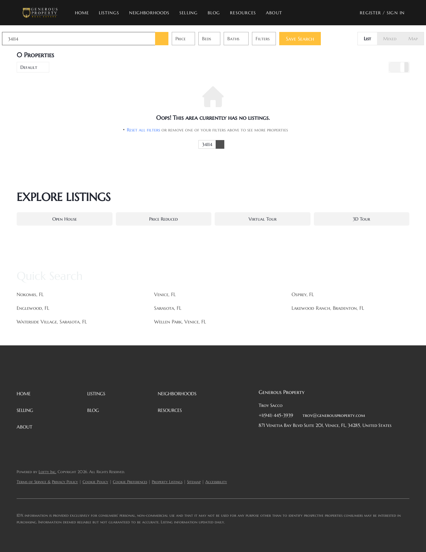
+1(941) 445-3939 (276, 415)
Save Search (315, 38)
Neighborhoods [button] (149, 13)
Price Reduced (163, 219)
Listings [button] (109, 13)
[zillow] (304, 440)
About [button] (274, 13)
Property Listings (167, 481)
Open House (64, 219)
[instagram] (317, 440)
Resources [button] (243, 13)
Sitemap (194, 481)
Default (28, 67)
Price (195, 39)
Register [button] (370, 13)
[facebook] (264, 440)
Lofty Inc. (47, 471)
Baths (248, 39)
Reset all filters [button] (143, 130)
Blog (214, 13)
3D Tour (361, 219)
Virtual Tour (263, 219)
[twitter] (290, 440)
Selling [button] (188, 13)
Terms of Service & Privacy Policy (47, 481)
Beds (221, 39)
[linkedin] (277, 440)
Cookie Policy (95, 481)
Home (82, 13)
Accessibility (216, 481)
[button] (39, 13)
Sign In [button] (396, 13)
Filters (277, 39)
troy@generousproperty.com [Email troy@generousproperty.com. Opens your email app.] (334, 415)
